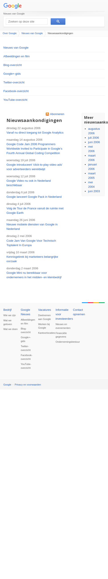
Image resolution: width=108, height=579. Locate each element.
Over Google (10, 33)
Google (7, 384)
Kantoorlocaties (45, 333)
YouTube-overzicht (15, 99)
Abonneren (57, 114)
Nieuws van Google (14, 13)
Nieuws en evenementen (63, 326)
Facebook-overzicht (16, 91)
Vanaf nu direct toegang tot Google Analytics (35, 132)
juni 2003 (94, 191)
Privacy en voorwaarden (28, 384)
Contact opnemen (79, 312)
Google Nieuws (25, 312)
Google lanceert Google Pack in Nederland (34, 196)
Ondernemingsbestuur (63, 341)
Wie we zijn (9, 315)
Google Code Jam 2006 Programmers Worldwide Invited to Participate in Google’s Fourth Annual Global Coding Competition (34, 148)
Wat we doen (10, 329)
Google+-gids (12, 73)
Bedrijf (7, 309)
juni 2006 (94, 142)
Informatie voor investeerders (63, 314)
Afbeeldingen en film (16, 56)
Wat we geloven (7, 322)
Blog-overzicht (12, 65)
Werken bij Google (44, 326)
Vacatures (44, 309)
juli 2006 (93, 137)
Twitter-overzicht (14, 82)
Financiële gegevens (61, 335)
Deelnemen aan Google (44, 317)
